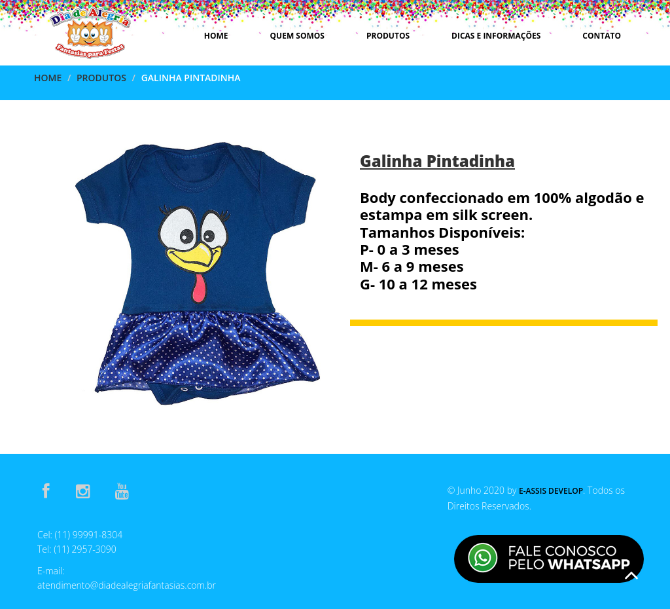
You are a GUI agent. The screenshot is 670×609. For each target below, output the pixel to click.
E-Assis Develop (551, 490)
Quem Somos (297, 35)
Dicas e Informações (495, 35)
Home (216, 35)
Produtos (388, 35)
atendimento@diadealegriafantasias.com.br (126, 585)
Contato (601, 35)
